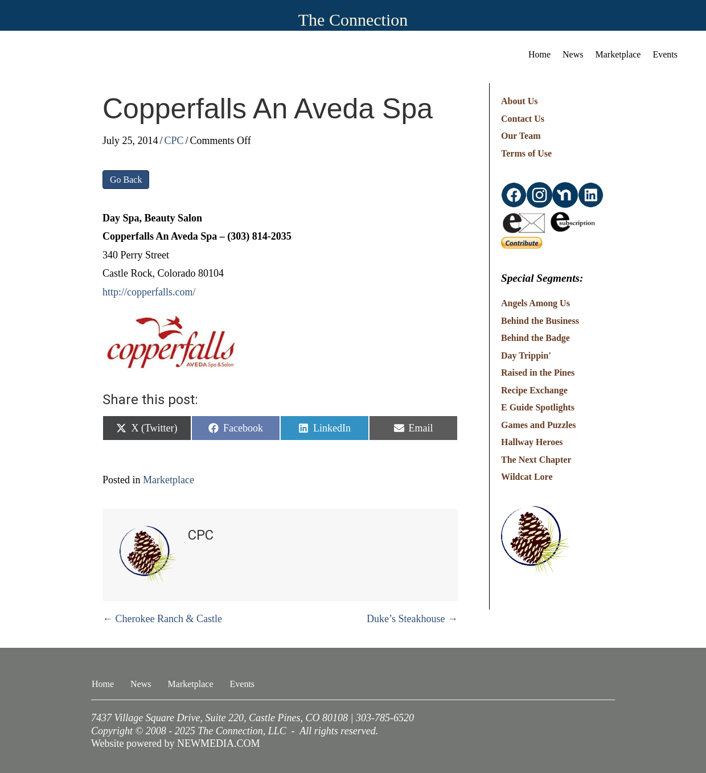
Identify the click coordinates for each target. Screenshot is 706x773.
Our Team (521, 136)
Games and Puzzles (538, 425)
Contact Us (522, 119)
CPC (174, 140)
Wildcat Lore (527, 477)
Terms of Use (526, 153)
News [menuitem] (573, 54)
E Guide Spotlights (537, 407)
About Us (519, 101)
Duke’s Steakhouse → (412, 618)
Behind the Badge (535, 338)
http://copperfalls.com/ (148, 292)
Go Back (126, 179)
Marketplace (168, 480)
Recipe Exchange (534, 390)
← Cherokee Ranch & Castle (162, 618)
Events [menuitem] (665, 54)
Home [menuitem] (539, 54)
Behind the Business (540, 321)
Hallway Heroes (532, 442)
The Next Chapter (536, 459)
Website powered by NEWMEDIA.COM (175, 743)
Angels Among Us (535, 303)
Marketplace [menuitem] (618, 54)
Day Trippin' (526, 355)
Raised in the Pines (537, 372)
